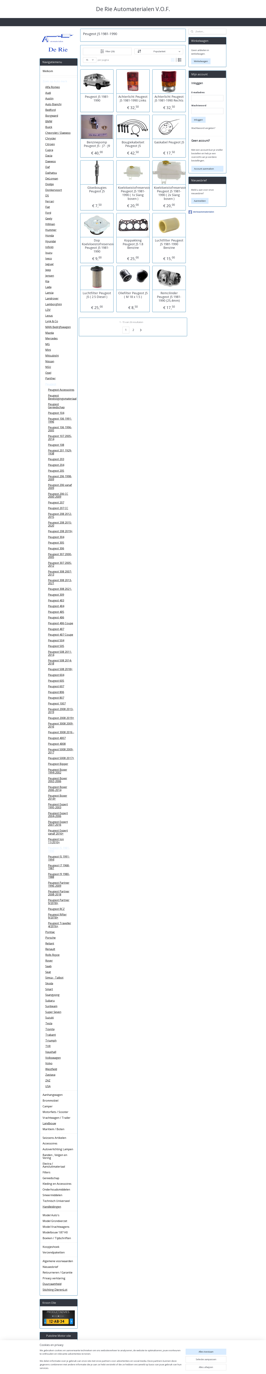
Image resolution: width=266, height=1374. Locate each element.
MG (47, 344)
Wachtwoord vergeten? (203, 128)
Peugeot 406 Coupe (60, 623)
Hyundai (50, 241)
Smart (49, 989)
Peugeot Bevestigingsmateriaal (62, 397)
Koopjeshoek (51, 1247)
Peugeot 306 (56, 548)
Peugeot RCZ (56, 909)
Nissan (49, 361)
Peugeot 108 (56, 445)
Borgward (51, 116)
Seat (48, 972)
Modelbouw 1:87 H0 (55, 1232)
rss (158, 1368)
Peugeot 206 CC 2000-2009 (58, 495)
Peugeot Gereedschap (56, 405)
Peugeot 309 (56, 595)
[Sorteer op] (159, 51)
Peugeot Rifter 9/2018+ (57, 916)
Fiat (47, 207)
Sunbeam (51, 1006)
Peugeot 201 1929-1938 (60, 452)
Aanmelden (200, 200)
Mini (48, 350)
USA (48, 1086)
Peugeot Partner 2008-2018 (58, 893)
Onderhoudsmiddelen (56, 1189)
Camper (48, 1106)
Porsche (50, 938)
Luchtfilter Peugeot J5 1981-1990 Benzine (169, 244)
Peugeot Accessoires (61, 390)
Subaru (50, 1000)
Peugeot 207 (56, 502)
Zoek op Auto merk (55, 81)
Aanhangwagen (53, 1095)
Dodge (49, 184)
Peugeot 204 (56, 465)
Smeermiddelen (52, 1195)
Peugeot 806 (56, 692)
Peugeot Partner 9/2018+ (58, 901)
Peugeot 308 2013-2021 (60, 581)
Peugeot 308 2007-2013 (60, 573)
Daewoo (50, 161)
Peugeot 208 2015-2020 (60, 524)
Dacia (48, 155)
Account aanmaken (204, 168)
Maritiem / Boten (53, 1129)
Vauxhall (50, 1052)
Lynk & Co (51, 321)
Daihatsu (51, 173)
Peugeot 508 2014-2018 (60, 662)
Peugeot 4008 (57, 744)
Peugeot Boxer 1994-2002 (57, 771)
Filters (46, 1172)
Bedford (50, 110)
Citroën (50, 144)
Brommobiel (50, 1100)
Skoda (49, 983)
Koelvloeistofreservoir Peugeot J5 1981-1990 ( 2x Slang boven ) (169, 193)
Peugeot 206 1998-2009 (60, 477)
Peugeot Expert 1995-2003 (58, 805)
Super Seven (53, 1012)
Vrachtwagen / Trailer (56, 1118)
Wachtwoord (198, 105)
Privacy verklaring (54, 1278)
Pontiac (50, 932)
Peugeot (50, 384)
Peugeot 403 (56, 600)
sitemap (151, 1368)
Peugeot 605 (56, 681)
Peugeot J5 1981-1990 (97, 98)
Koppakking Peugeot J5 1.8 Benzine (133, 244)
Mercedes (51, 338)
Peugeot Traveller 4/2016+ (59, 924)
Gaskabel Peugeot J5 (169, 142)
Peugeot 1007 (57, 703)
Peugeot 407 (56, 629)
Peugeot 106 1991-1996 (60, 420)
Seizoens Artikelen (54, 1138)
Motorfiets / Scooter (55, 1112)
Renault (50, 949)
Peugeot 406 (56, 617)
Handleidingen (52, 1207)
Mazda (49, 333)
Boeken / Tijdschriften (57, 1238)
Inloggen (198, 119)
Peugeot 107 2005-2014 (60, 437)
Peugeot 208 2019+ (60, 531)
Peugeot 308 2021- (60, 589)
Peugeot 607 (56, 686)
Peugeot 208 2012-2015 (60, 515)
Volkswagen (53, 1058)
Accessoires (50, 1143)
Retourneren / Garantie (57, 1272)
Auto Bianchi (53, 104)
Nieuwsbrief (50, 1267)
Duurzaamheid (52, 1284)
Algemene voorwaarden (58, 1261)
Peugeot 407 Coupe (60, 634)
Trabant (50, 1035)
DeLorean (51, 178)
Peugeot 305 (56, 542)
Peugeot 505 (56, 646)
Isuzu (48, 253)
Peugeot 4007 (57, 738)
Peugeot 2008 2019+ (61, 718)
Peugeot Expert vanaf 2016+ (58, 832)
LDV (48, 310)
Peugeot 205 (56, 471)
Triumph (50, 1040)
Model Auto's (51, 1215)
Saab (48, 966)
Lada (48, 287)
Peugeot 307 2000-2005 (60, 555)
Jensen (49, 276)
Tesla (48, 1023)
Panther (50, 378)
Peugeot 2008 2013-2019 (60, 710)
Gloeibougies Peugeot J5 (97, 189)
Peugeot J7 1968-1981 (59, 867)
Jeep (48, 270)
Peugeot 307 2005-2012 (60, 564)
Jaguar (49, 264)
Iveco (48, 258)
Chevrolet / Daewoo (58, 133)
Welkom (48, 71)
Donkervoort (53, 190)
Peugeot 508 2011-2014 (60, 653)
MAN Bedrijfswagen (58, 327)
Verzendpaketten (54, 1252)
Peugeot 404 (56, 606)
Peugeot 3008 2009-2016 (60, 725)
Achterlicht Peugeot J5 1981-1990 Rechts (169, 98)
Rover (49, 960)
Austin (49, 98)
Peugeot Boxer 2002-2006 (57, 779)
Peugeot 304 (56, 537)
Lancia (49, 293)
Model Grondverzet (55, 1221)
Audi (48, 93)
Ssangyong (52, 995)
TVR (48, 1046)
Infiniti (49, 247)
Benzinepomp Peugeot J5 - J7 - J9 (97, 144)
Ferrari (49, 201)
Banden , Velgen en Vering (55, 1156)
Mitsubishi (52, 355)
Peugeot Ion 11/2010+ (56, 840)
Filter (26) (107, 51)
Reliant (49, 943)
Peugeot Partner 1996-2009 (58, 884)
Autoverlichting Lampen (58, 1149)
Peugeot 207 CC (58, 508)
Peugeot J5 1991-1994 (59, 858)
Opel (48, 373)
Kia (47, 281)
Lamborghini (53, 304)
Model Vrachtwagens (56, 1227)
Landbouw (49, 1123)
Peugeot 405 (56, 612)
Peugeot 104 (56, 413)
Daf (47, 167)
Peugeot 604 (56, 675)
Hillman (50, 224)
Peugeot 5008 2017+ (61, 758)
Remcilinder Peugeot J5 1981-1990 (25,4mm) (169, 296)
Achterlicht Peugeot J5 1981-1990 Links (133, 98)
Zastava (50, 1075)
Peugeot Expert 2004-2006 (58, 814)
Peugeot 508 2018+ (60, 669)
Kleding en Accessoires (57, 1184)
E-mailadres (198, 92)
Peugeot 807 (56, 698)
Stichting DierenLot (55, 1290)
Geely (48, 218)
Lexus (49, 315)
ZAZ (47, 1080)
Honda (49, 235)
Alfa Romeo (52, 87)
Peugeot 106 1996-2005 (60, 428)
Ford (48, 213)
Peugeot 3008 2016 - (61, 732)
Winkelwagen (201, 61)
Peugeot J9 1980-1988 (59, 875)
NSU (48, 367)
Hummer (50, 230)
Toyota (49, 1029)
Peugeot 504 (56, 640)
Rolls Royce (52, 955)
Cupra (49, 150)
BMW (48, 121)
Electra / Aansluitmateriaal (54, 1165)
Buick (48, 127)
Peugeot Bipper (58, 764)
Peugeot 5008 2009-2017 (60, 751)
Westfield (51, 1069)
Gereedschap (51, 1178)
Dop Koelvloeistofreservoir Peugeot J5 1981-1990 (97, 246)
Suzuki (49, 1017)
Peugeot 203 (56, 459)
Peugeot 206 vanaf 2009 (60, 486)
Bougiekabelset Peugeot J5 (133, 144)
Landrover (52, 298)
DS (47, 195)
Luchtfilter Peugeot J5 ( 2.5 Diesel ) (97, 295)
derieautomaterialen (201, 212)
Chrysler (50, 138)
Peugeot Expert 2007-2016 (58, 823)
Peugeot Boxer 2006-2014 (57, 788)
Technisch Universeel (56, 1201)
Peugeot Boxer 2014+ (57, 797)
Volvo (48, 1063)
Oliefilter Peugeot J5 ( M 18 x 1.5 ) (133, 295)
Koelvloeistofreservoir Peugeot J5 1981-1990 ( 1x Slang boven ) (133, 193)
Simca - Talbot (54, 977)
